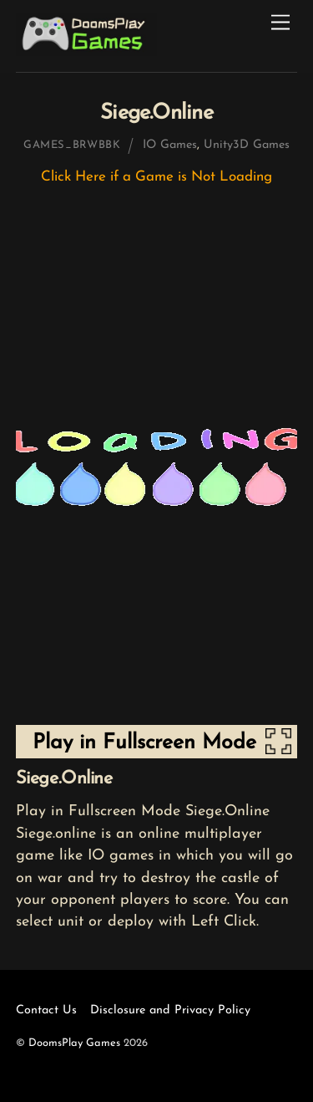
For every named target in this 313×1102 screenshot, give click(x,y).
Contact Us (46, 1010)
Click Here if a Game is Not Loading (156, 177)
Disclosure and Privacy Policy (170, 1010)
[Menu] (280, 23)
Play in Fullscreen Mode (144, 742)
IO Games (170, 145)
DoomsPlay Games (74, 1043)
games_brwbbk (72, 145)
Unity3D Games (247, 145)
